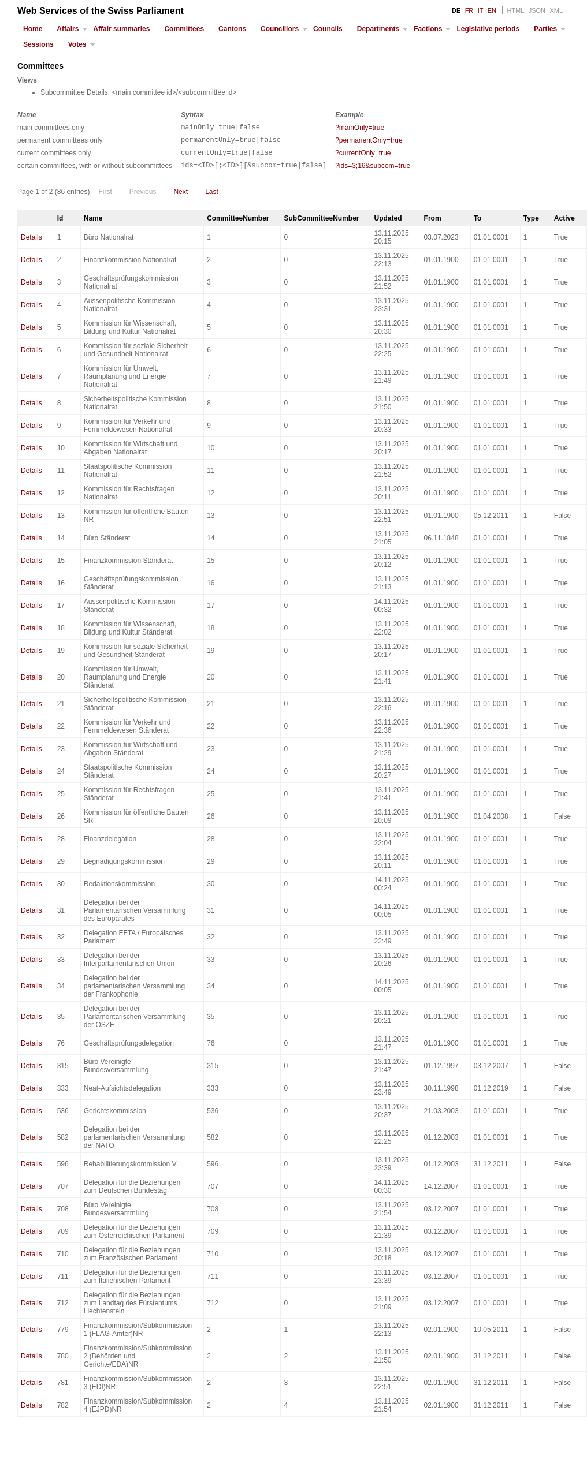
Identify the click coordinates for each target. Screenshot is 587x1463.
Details (31, 244)
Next (180, 199)
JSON (537, 10)
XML (556, 10)
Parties (545, 29)
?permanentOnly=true (368, 142)
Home (32, 29)
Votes (77, 44)
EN (492, 10)
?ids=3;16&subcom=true (372, 171)
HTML (515, 10)
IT (481, 10)
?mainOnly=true (359, 128)
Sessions (38, 44)
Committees (184, 29)
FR (469, 10)
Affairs (68, 29)
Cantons (232, 29)
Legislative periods (487, 29)
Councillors (280, 29)
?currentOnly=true (363, 156)
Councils (328, 29)
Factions (428, 29)
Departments (378, 29)
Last (211, 199)
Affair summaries (121, 29)
